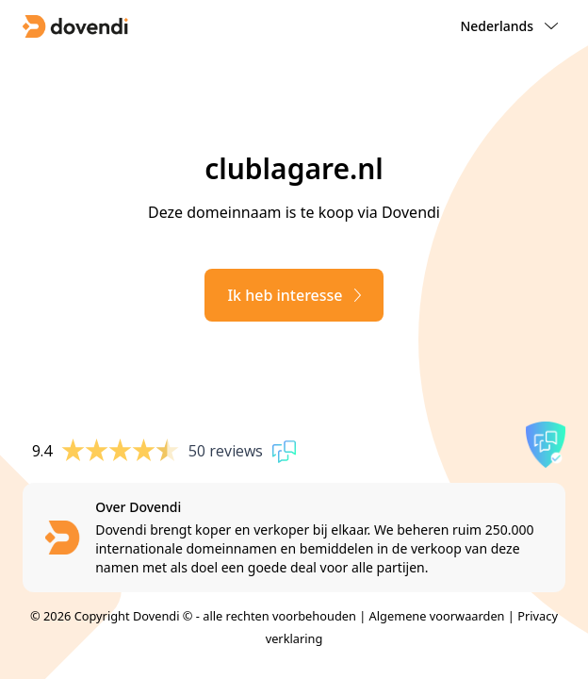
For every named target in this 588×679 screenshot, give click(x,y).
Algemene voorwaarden (437, 615)
